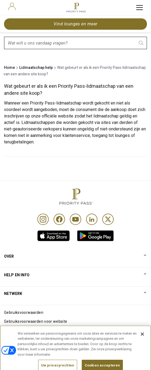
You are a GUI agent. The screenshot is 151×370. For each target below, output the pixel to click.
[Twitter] (108, 219)
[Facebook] (59, 219)
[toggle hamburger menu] (139, 7)
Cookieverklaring (19, 330)
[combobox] (75, 43)
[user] (12, 6)
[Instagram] (43, 219)
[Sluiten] (142, 342)
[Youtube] (75, 219)
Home (9, 67)
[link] (53, 235)
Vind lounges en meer (75, 23)
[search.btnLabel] (141, 43)
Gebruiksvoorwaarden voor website (35, 321)
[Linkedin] (91, 219)
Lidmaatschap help (36, 67)
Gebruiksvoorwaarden (23, 312)
